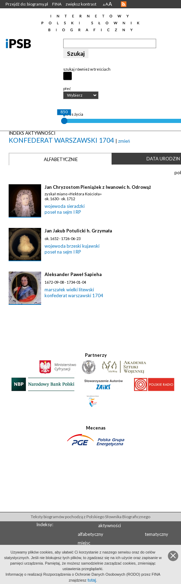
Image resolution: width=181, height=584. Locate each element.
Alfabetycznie (61, 159)
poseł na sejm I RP (63, 212)
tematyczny (156, 534)
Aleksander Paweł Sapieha (73, 274)
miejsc (84, 543)
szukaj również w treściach (87, 69)
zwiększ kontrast (81, 4)
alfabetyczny (90, 534)
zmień (124, 141)
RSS (123, 4)
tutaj (91, 580)
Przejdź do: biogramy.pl (27, 4)
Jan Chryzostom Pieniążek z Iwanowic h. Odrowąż (98, 187)
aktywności (109, 525)
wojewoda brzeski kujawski (72, 246)
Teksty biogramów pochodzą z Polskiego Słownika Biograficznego (90, 516)
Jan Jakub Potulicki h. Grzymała (78, 230)
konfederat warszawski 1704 (62, 140)
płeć (67, 88)
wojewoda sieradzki (65, 206)
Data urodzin (163, 158)
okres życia (73, 114)
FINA (56, 4)
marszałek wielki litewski (69, 289)
